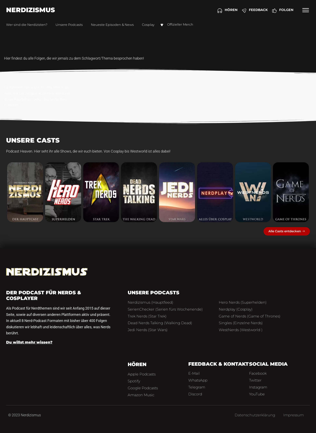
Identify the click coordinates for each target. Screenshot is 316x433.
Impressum (293, 415)
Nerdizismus (30, 10)
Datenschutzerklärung (255, 415)
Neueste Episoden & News (112, 25)
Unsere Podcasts (69, 25)
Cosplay (148, 25)
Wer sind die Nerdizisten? (26, 25)
